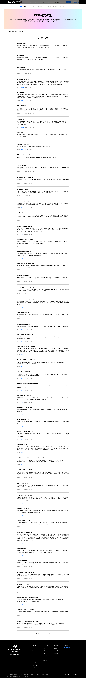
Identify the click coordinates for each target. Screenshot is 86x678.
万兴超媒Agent (35, 651)
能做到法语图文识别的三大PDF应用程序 (26, 431)
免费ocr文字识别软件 (22, 105)
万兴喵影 (33, 653)
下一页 (52, 634)
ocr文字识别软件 (21, 92)
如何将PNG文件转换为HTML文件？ (25, 532)
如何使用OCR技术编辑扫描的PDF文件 (26, 226)
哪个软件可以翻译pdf (22, 67)
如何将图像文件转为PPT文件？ (24, 201)
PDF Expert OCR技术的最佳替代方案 (25, 395)
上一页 (33, 634)
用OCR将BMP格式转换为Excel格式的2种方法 (27, 360)
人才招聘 (45, 653)
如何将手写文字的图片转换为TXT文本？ (26, 609)
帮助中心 (62, 2)
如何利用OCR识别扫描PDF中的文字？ (26, 469)
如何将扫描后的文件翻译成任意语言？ (26, 407)
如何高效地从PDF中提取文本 (24, 312)
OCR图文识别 (21, 31)
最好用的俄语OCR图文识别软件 (24, 419)
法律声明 (43, 674)
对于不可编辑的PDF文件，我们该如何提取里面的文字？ (30, 346)
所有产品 (33, 667)
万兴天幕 (23, 2)
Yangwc (23, 50)
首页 (9, 31)
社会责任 (45, 660)
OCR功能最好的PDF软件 (23, 444)
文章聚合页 (14, 31)
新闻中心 (42, 2)
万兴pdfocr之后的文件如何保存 (24, 154)
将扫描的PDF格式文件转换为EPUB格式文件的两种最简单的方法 (32, 458)
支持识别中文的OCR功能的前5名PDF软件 (27, 287)
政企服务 (56, 648)
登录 (68, 2)
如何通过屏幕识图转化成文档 (24, 79)
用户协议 (31, 674)
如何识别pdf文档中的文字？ (23, 275)
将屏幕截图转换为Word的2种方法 (25, 251)
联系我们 (56, 653)
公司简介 (45, 648)
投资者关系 (45, 658)
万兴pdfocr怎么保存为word (23, 144)
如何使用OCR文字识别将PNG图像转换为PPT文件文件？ (30, 621)
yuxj (22, 183)
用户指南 (55, 6)
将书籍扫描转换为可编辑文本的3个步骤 (26, 263)
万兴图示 (33, 655)
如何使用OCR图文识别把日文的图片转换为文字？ (28, 597)
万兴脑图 (33, 658)
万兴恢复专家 (34, 665)
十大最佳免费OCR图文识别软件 (24, 189)
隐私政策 (35, 674)
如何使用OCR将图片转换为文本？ (25, 520)
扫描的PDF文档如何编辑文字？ (24, 483)
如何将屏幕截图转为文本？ (23, 548)
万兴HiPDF (34, 663)
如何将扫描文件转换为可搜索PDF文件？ (26, 572)
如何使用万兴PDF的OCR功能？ (24, 584)
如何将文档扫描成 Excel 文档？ (24, 508)
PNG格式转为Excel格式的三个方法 (25, 495)
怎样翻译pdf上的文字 (22, 43)
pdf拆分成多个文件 (21, 119)
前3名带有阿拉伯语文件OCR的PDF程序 (26, 334)
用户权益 (39, 674)
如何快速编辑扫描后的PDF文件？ (25, 324)
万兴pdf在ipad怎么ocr (22, 165)
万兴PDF (33, 660)
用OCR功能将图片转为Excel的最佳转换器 (27, 239)
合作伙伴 (56, 651)
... (41, 634)
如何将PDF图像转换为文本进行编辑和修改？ (27, 299)
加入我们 (56, 2)
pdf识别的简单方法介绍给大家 (24, 371)
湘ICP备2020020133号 (26, 676)
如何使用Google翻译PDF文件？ (24, 560)
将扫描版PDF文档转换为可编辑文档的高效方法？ (28, 383)
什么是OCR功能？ (21, 212)
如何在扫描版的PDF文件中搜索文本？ (26, 177)
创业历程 (45, 655)
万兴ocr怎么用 (20, 132)
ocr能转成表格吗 (21, 55)
